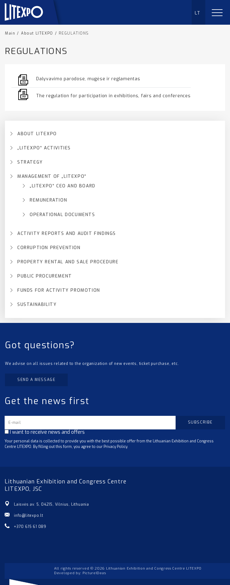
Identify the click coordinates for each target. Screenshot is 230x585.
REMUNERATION (48, 200)
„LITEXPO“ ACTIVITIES (44, 148)
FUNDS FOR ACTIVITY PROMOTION (58, 290)
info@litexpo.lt (28, 515)
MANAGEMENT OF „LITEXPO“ (52, 176)
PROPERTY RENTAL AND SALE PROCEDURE (67, 262)
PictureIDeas (94, 573)
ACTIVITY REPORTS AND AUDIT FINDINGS (66, 233)
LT (198, 13)
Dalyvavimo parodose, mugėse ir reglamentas (88, 79)
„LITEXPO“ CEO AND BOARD (63, 186)
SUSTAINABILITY (37, 304)
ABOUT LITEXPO (37, 134)
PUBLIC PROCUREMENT (44, 276)
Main (10, 33)
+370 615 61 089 (30, 526)
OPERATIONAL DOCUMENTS (62, 214)
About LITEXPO (37, 33)
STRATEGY (30, 162)
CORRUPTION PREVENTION (49, 247)
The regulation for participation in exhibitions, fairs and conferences (113, 96)
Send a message (36, 379)
